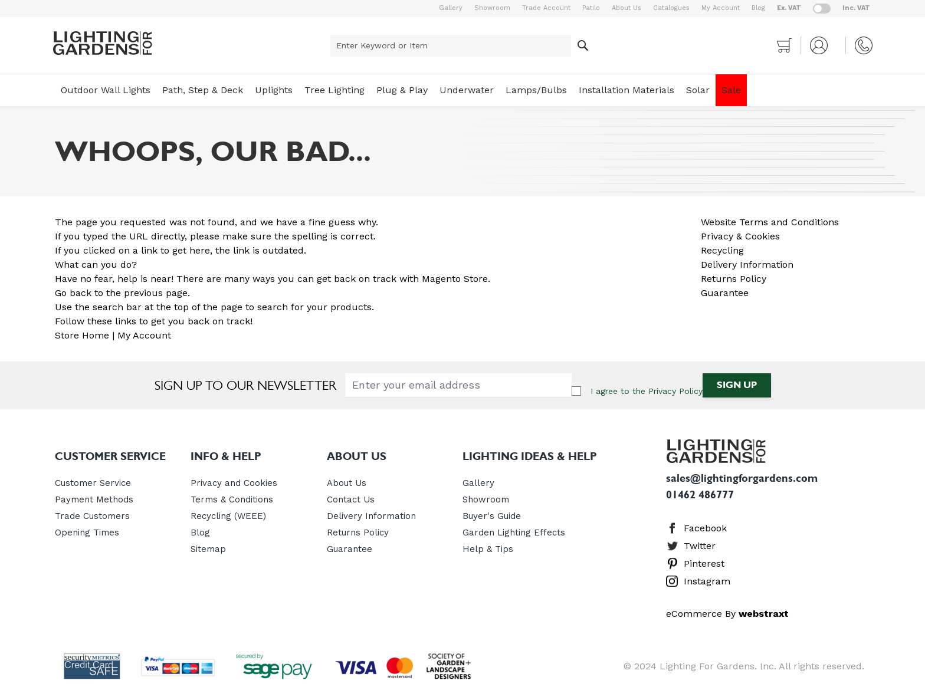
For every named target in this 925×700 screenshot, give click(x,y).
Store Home (82, 335)
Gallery (450, 8)
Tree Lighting (334, 90)
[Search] (583, 46)
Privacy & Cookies (740, 236)
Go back (73, 292)
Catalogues (671, 8)
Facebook (705, 528)
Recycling (722, 250)
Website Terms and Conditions (770, 222)
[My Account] (823, 45)
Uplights (274, 90)
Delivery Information (747, 264)
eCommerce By (727, 613)
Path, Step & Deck (202, 90)
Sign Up (737, 384)
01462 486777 (700, 494)
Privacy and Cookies (234, 483)
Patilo (591, 8)
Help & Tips (487, 549)
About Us (626, 8)
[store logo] (103, 43)
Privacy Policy (675, 391)
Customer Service (93, 483)
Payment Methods (94, 499)
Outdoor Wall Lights (105, 90)
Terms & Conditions (232, 499)
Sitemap (208, 549)
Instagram (707, 581)
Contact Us (351, 499)
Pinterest (704, 563)
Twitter (700, 545)
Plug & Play (402, 90)
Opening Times (87, 532)
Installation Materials (626, 90)
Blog (758, 8)
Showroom (492, 8)
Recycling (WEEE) (228, 516)
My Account (720, 8)
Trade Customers (92, 516)
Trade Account (546, 8)
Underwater (466, 90)
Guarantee (725, 292)
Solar (698, 90)
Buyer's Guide (491, 516)
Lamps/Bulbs (536, 90)
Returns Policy (733, 278)
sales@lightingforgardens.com (742, 478)
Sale (731, 90)
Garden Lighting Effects (513, 532)
